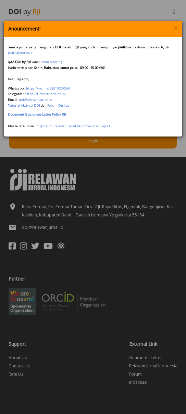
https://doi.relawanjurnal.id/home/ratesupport (73, 126)
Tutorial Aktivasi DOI (24, 105)
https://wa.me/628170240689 (48, 88)
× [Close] (176, 28)
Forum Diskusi (59, 105)
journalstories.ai (21, 52)
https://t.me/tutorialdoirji (45, 94)
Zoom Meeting (51, 62)
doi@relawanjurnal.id (35, 99)
